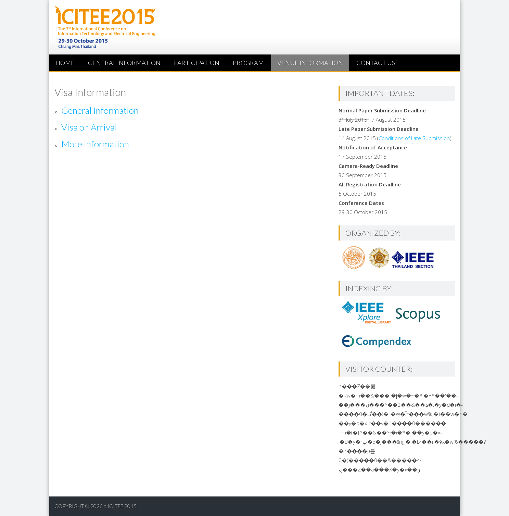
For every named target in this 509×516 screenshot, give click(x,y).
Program (248, 62)
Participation (196, 62)
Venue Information (310, 62)
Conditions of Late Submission (414, 138)
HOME (65, 62)
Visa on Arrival (89, 127)
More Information (95, 143)
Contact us (375, 62)
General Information (124, 62)
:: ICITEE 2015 (120, 506)
